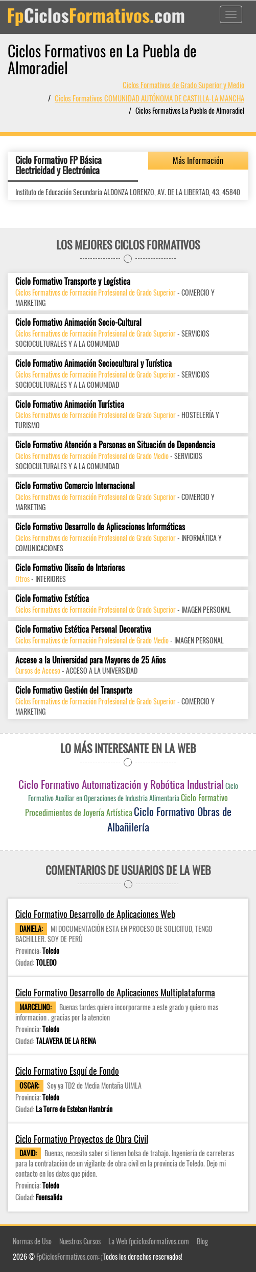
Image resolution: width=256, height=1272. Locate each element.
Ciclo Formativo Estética (52, 598)
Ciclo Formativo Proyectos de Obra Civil (81, 1139)
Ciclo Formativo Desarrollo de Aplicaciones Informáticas (100, 527)
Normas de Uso (32, 1241)
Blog (202, 1241)
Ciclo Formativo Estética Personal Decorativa (83, 629)
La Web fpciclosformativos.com (148, 1241)
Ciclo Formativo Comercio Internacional (75, 486)
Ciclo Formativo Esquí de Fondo (67, 1071)
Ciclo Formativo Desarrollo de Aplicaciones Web (95, 914)
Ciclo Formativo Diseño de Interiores (70, 568)
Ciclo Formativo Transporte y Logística (72, 281)
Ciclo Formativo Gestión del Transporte (73, 690)
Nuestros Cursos (80, 1241)
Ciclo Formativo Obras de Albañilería (169, 819)
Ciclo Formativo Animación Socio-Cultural (78, 322)
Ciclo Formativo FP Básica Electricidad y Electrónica (58, 165)
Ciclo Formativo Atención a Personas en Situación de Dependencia (115, 445)
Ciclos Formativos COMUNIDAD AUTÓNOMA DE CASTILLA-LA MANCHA (149, 97)
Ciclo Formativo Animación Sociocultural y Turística (93, 363)
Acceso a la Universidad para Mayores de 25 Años (90, 660)
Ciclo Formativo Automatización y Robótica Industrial (121, 784)
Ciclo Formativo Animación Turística (69, 404)
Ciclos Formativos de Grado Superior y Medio (183, 84)
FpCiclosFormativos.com (67, 1256)
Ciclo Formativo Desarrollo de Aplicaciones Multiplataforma (115, 992)
